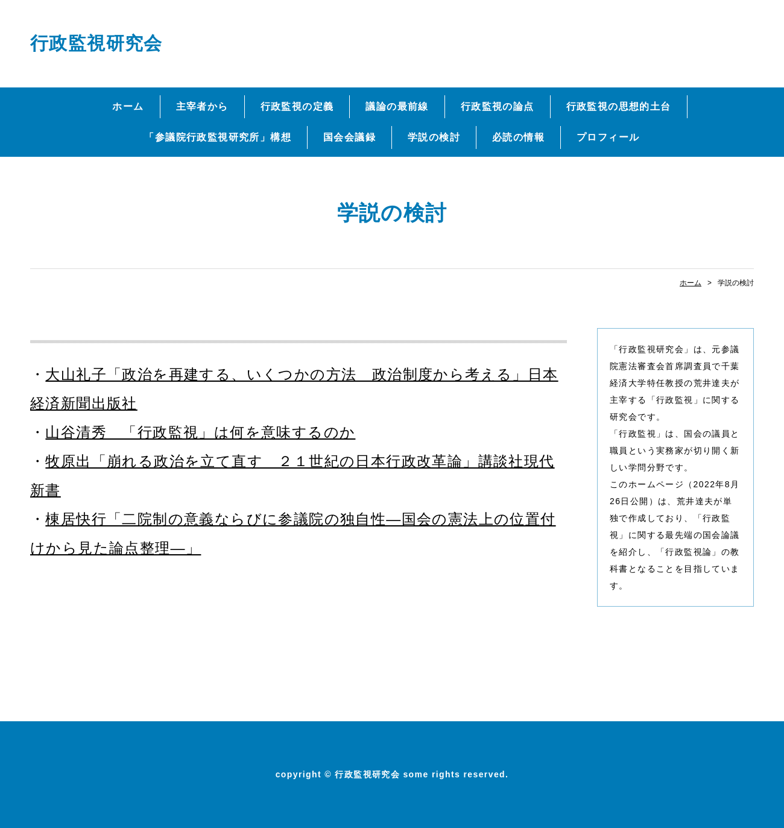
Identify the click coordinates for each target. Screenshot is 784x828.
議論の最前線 (396, 106)
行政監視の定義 (297, 106)
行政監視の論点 (497, 106)
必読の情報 (518, 137)
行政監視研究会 (96, 43)
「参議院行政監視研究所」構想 (217, 137)
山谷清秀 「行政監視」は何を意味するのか (200, 432)
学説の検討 (434, 137)
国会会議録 (349, 137)
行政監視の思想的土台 (618, 106)
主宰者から (202, 106)
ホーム (128, 106)
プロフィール (608, 137)
